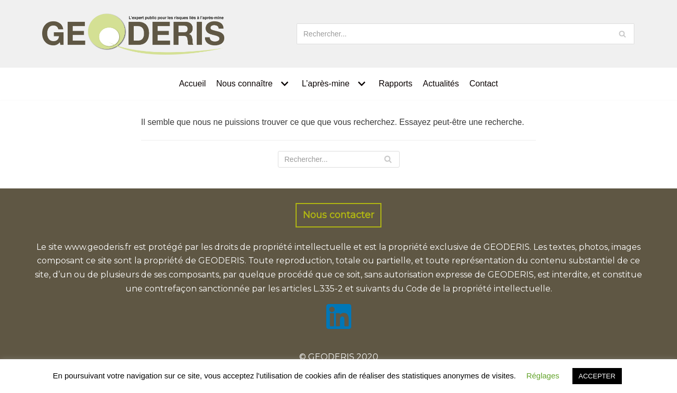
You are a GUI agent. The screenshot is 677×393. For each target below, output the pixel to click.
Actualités (441, 83)
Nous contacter (338, 215)
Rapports (396, 83)
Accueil (192, 83)
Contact (483, 83)
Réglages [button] (542, 375)
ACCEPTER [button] (597, 376)
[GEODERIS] (133, 34)
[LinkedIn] (338, 326)
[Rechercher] (465, 33)
